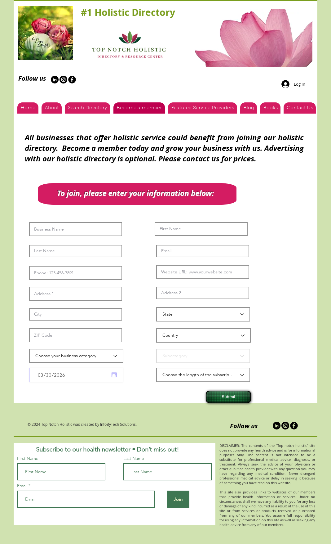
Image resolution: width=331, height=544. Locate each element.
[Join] (178, 499)
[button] (251, 38)
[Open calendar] (114, 374)
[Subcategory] (203, 356)
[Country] (203, 335)
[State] (203, 314)
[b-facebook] (72, 79)
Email (22, 485)
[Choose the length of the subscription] (203, 375)
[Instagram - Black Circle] (63, 79)
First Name (27, 458)
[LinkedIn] (276, 425)
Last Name (133, 458)
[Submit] (228, 397)
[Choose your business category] (76, 356)
